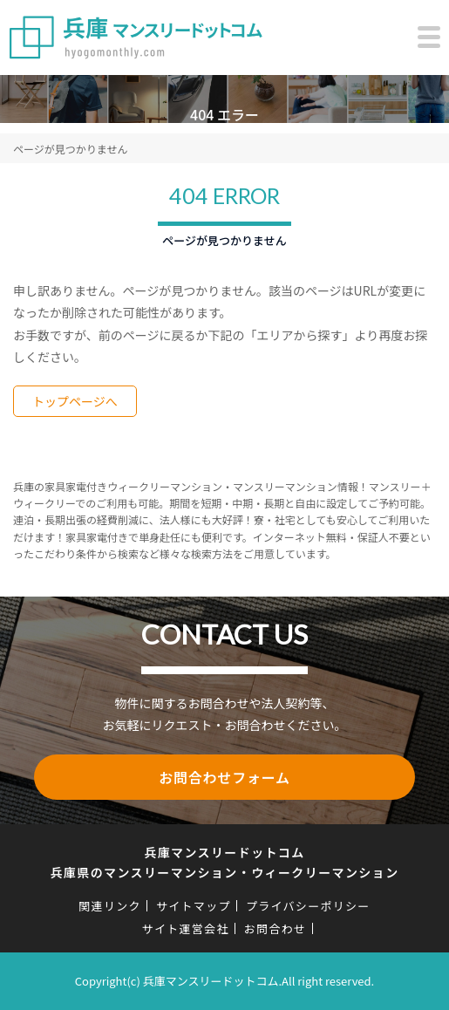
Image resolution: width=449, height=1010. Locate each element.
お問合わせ (275, 928)
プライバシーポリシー (308, 905)
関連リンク (109, 905)
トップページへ (75, 401)
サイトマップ (193, 905)
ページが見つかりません (70, 148)
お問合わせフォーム (224, 777)
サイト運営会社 (185, 928)
